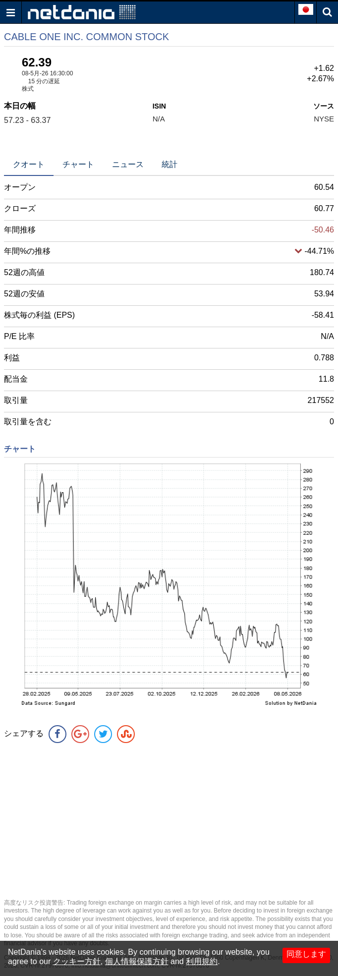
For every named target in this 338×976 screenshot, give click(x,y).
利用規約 (202, 961)
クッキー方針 (77, 961)
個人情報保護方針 (137, 961)
